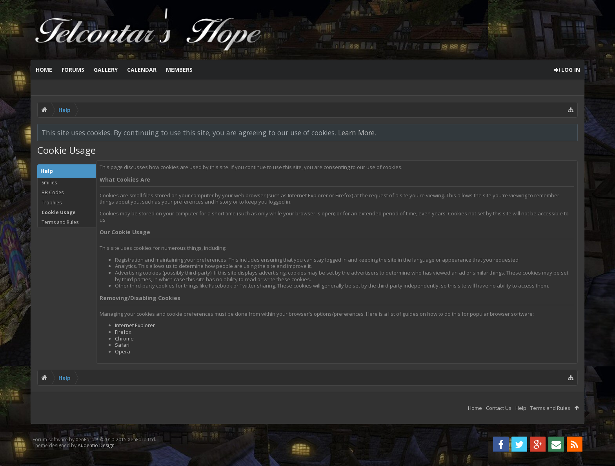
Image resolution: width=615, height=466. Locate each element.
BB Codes (53, 192)
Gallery (106, 69)
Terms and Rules (60, 222)
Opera (122, 351)
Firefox (123, 331)
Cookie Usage (59, 212)
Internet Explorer (135, 325)
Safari (122, 344)
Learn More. (357, 132)
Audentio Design (96, 445)
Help (520, 407)
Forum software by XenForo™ (94, 439)
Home (44, 69)
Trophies (52, 202)
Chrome (124, 338)
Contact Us (498, 407)
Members (179, 69)
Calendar (141, 69)
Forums (73, 69)
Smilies (49, 182)
